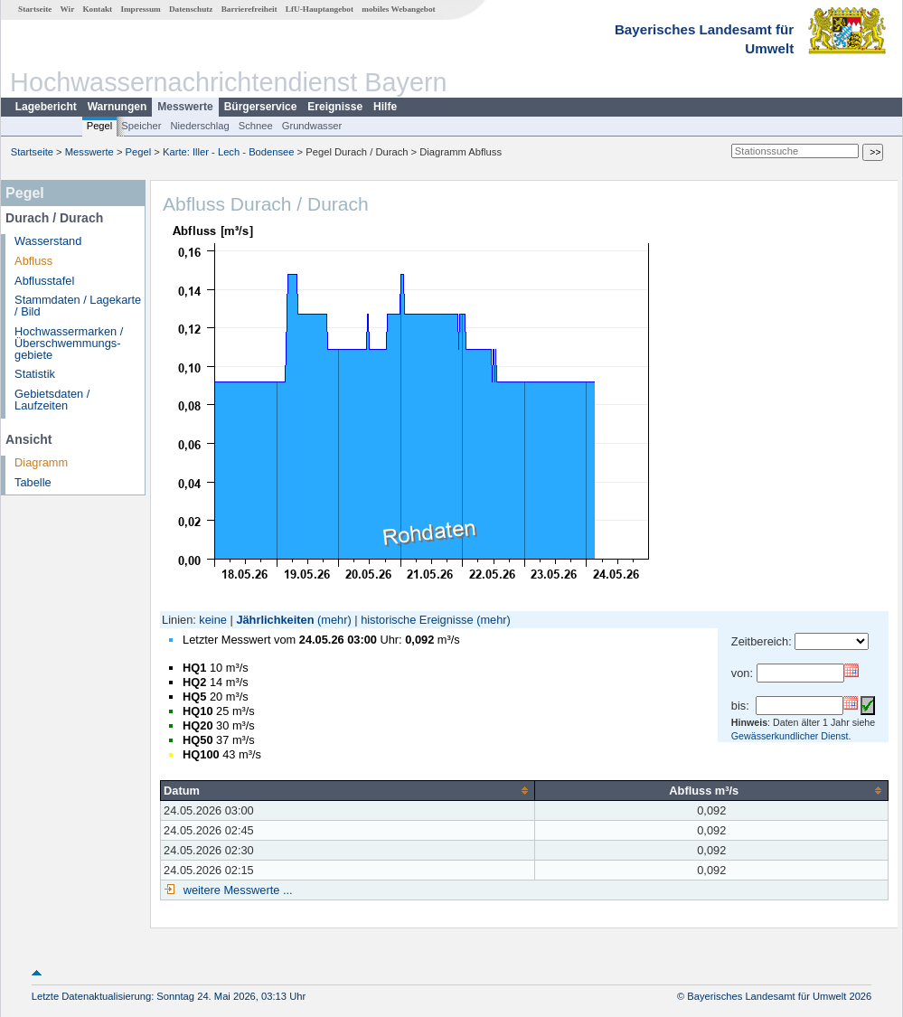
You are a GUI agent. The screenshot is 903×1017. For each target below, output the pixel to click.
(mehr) (334, 619)
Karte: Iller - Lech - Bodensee (229, 151)
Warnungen (117, 106)
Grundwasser (312, 125)
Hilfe (385, 106)
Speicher (141, 125)
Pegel (100, 125)
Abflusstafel (44, 280)
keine (213, 619)
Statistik (34, 374)
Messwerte (184, 106)
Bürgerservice (260, 106)
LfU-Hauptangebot (319, 9)
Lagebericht (46, 106)
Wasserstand (47, 241)
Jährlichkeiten (275, 619)
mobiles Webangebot (398, 9)
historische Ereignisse (417, 619)
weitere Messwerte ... (236, 890)
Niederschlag (199, 125)
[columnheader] (348, 790)
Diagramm (41, 462)
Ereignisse (334, 106)
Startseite (35, 9)
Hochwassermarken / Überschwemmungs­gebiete (68, 343)
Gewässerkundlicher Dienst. (791, 735)
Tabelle (33, 482)
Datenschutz (191, 9)
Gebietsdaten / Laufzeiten (51, 399)
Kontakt (97, 9)
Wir (68, 9)
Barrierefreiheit (249, 9)
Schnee (256, 125)
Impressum (140, 9)
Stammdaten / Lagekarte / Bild (77, 305)
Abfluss (33, 261)
